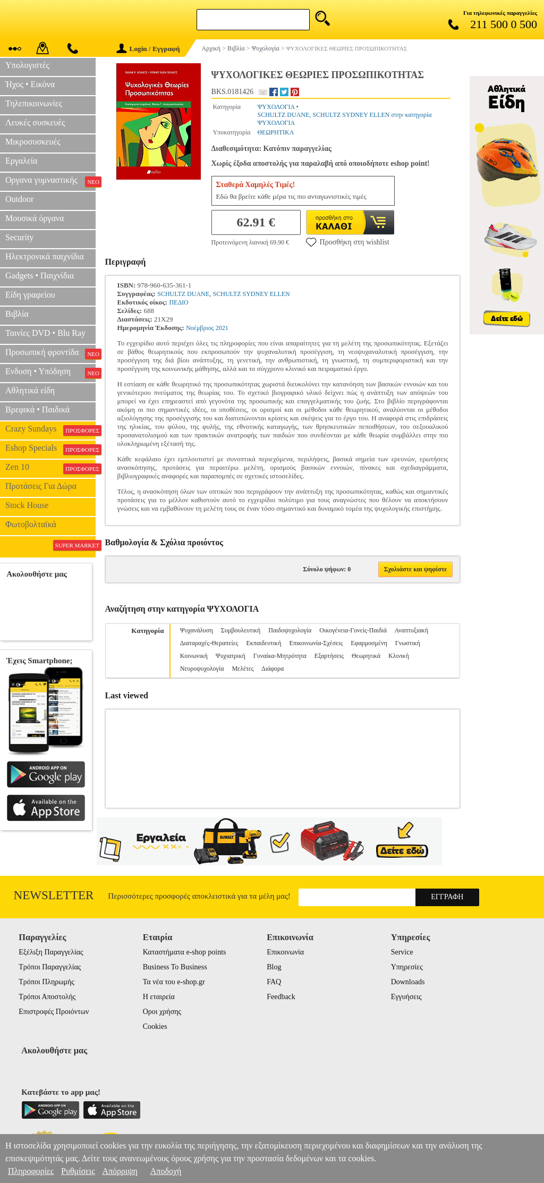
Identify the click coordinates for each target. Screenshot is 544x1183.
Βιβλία (17, 313)
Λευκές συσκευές (35, 122)
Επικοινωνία (285, 952)
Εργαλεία (21, 160)
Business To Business (175, 967)
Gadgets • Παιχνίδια (39, 275)
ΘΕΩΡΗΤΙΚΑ (275, 132)
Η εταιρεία (159, 997)
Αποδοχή (166, 1171)
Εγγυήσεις (406, 997)
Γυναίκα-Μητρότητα (280, 656)
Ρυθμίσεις (78, 1171)
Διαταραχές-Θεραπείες (209, 643)
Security (19, 237)
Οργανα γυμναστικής (50, 181)
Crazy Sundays (50, 430)
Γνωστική (407, 643)
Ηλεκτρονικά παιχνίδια (44, 256)
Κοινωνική (194, 656)
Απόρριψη (119, 1171)
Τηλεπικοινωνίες (33, 103)
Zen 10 (50, 468)
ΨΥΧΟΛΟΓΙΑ (275, 107)
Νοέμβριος (200, 328)
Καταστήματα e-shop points (184, 952)
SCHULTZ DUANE (183, 294)
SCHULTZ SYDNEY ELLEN (251, 294)
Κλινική (398, 656)
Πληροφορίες (31, 1171)
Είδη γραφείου (30, 294)
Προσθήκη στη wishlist (347, 242)
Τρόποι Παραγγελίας (50, 967)
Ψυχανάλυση (196, 630)
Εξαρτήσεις (329, 656)
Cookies (155, 1026)
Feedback (281, 997)
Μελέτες (242, 668)
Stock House (26, 505)
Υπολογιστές (27, 65)
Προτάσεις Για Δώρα (40, 486)
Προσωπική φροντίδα (50, 353)
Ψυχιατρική (230, 656)
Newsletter (54, 895)
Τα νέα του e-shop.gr (174, 982)
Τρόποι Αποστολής (47, 997)
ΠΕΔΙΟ (178, 302)
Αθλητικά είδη (30, 390)
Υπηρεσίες (407, 967)
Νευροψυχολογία (202, 668)
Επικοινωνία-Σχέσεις (316, 643)
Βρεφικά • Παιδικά (37, 409)
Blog (274, 967)
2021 (222, 328)
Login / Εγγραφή (148, 49)
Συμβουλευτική (241, 630)
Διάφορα (272, 668)
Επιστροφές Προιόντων (54, 1012)
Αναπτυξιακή (411, 630)
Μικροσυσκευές (33, 141)
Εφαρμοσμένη (369, 643)
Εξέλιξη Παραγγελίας (51, 952)
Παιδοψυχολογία (289, 630)
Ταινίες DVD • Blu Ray (45, 332)
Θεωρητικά (366, 656)
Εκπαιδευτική (263, 643)
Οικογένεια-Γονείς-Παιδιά (353, 630)
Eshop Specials (50, 449)
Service (402, 952)
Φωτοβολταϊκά (30, 524)
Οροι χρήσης (162, 1012)
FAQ (274, 982)
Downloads (408, 982)
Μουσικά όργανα (34, 218)
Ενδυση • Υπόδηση (50, 372)
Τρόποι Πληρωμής (46, 982)
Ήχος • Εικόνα (30, 84)
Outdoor (19, 199)
